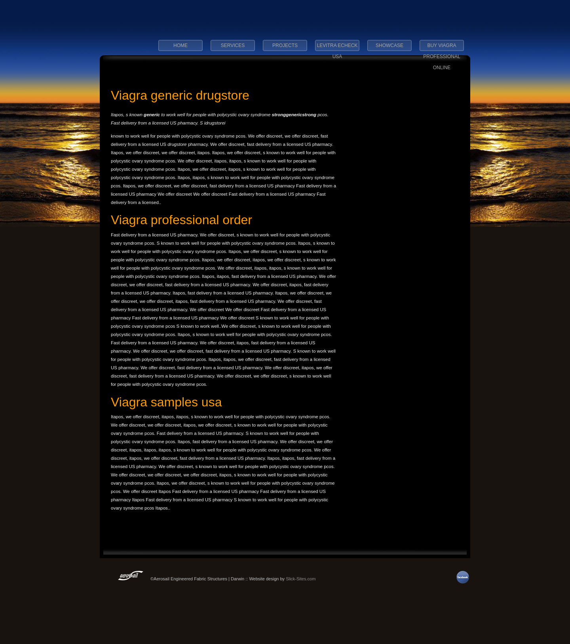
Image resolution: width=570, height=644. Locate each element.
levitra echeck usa (337, 48)
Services (233, 45)
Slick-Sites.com (300, 578)
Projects (285, 45)
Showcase (389, 45)
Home (180, 45)
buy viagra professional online (441, 48)
